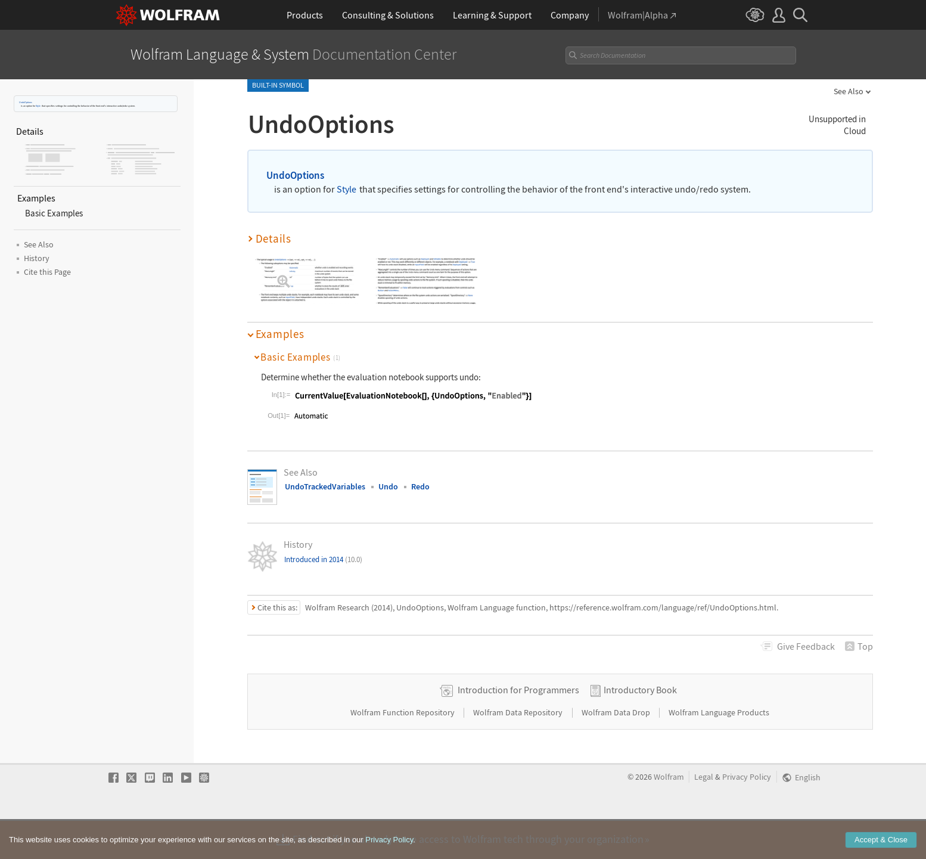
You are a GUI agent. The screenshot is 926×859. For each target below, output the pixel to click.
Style (38, 105)
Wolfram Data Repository (518, 750)
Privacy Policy (746, 815)
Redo (420, 486)
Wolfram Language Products (719, 750)
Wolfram (669, 815)
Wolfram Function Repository (403, 750)
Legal (703, 815)
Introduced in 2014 (323, 559)
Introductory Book (640, 727)
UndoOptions (25, 102)
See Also (848, 91)
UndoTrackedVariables (325, 486)
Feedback (806, 646)
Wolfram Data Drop (617, 750)
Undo (388, 486)
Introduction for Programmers (518, 727)
